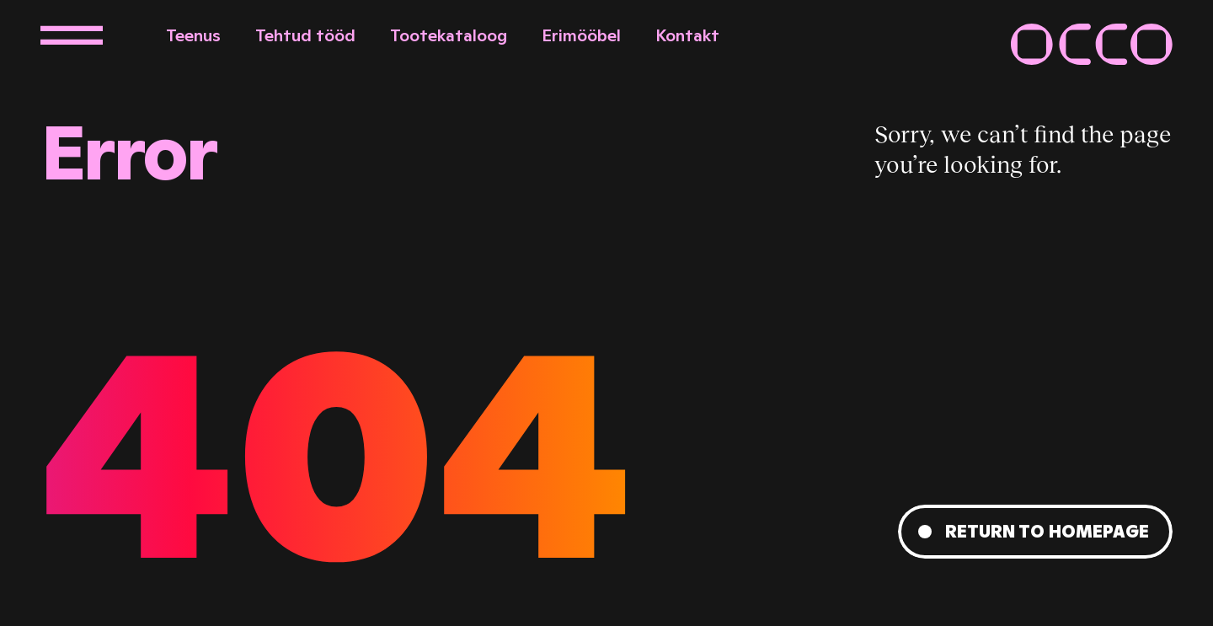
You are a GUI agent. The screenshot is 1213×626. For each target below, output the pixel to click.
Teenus (193, 35)
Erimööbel (581, 35)
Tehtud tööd (305, 35)
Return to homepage (1047, 532)
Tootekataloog (448, 35)
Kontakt (687, 35)
